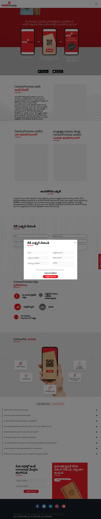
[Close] (75, 242)
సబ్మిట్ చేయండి (50, 276)
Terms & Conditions (50, 273)
